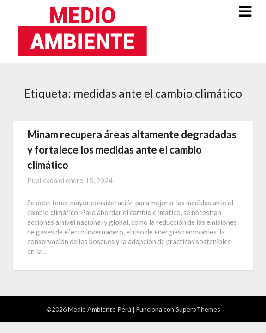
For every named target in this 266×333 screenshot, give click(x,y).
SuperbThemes (197, 309)
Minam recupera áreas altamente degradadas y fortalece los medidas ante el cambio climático (131, 149)
